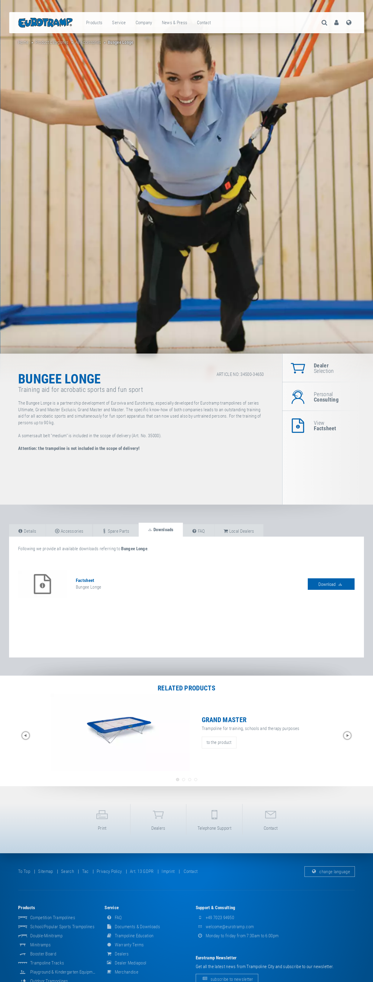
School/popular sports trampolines (62, 926)
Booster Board (43, 954)
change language (329, 871)
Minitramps (40, 945)
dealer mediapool (125, 963)
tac (85, 871)
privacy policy (109, 871)
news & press (175, 22)
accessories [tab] (69, 531)
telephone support (214, 819)
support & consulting (216, 907)
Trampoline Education (129, 935)
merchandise (121, 972)
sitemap (45, 871)
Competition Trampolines (52, 917)
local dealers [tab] (238, 531)
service (119, 22)
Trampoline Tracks (47, 963)
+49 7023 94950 (215, 917)
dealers (158, 819)
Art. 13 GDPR (142, 871)
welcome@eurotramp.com (225, 926)
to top (24, 871)
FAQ (113, 917)
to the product (219, 742)
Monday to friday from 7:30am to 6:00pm (237, 935)
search (67, 871)
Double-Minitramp (46, 935)
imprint (168, 871)
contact (204, 22)
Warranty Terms (124, 945)
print (102, 819)
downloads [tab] (160, 529)
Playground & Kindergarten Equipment (64, 972)
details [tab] (27, 531)
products (94, 22)
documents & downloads (132, 926)
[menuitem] (95, 22)
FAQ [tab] (198, 531)
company (144, 22)
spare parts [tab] (115, 531)
